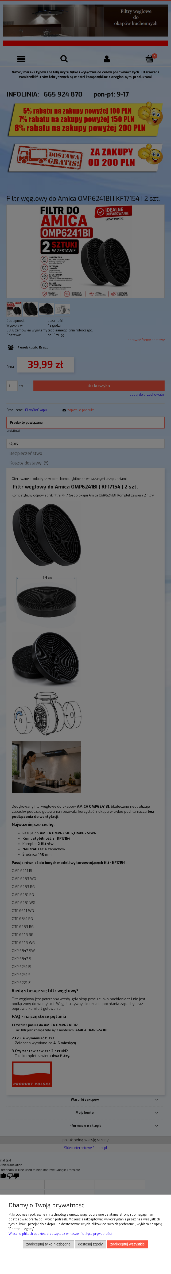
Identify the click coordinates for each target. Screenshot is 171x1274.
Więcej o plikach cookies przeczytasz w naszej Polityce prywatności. (60, 1234)
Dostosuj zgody (90, 1244)
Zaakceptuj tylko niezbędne (48, 1244)
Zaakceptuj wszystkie (127, 1244)
